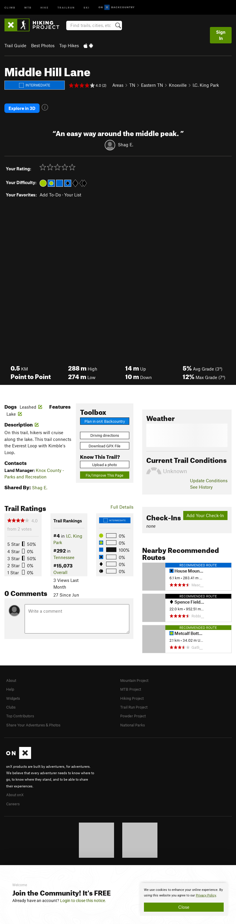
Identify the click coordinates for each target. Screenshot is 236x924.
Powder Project (135, 706)
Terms (130, 856)
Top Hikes (69, 45)
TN (132, 85)
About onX (16, 784)
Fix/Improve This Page (104, 467)
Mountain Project (137, 672)
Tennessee (63, 549)
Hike (44, 7)
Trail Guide (15, 45)
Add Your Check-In (205, 507)
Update (208, 472)
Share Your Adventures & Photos (38, 715)
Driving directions (104, 427)
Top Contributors (23, 706)
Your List (72, 186)
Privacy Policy (206, 895)
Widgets (14, 689)
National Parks (134, 715)
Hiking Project (134, 689)
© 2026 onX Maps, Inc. (103, 856)
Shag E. (125, 136)
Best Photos (43, 45)
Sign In (220, 35)
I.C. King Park (206, 85)
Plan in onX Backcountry (104, 413)
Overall (60, 564)
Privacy (145, 856)
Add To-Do (50, 186)
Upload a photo (104, 456)
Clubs (12, 697)
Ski (87, 7)
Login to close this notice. (83, 900)
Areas (117, 85)
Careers (13, 793)
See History (201, 478)
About (12, 672)
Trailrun (66, 7)
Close (183, 907)
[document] (184, 899)
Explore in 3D (22, 104)
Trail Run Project (136, 697)
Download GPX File (104, 437)
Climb (10, 7)
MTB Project (132, 680)
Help (11, 680)
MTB (28, 7)
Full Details (122, 498)
